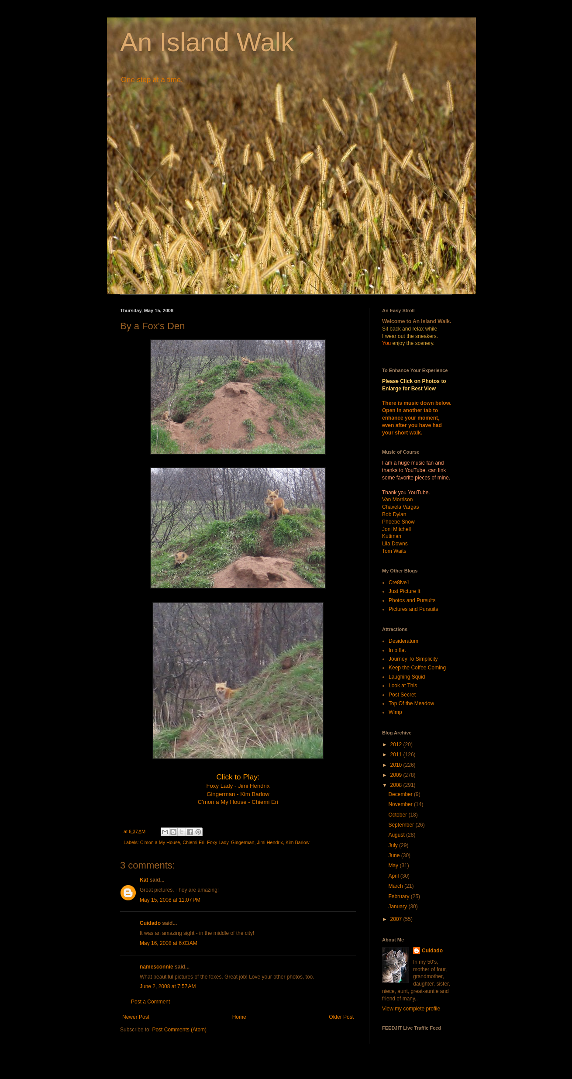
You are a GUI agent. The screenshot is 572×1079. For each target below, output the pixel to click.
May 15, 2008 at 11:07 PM (170, 900)
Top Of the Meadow (411, 703)
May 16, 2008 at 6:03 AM (168, 943)
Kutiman (391, 536)
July (393, 845)
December (401, 794)
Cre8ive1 (399, 582)
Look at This (403, 686)
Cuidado (150, 923)
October (398, 815)
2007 (396, 919)
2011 (396, 755)
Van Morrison (397, 499)
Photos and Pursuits (412, 600)
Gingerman (242, 842)
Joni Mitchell (396, 529)
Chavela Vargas (400, 507)
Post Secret (402, 695)
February (399, 896)
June (394, 855)
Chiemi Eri (193, 842)
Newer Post (135, 1017)
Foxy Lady (217, 842)
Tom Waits (394, 551)
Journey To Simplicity (413, 659)
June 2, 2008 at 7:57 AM (168, 986)
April (394, 876)
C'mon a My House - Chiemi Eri (238, 802)
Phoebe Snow (398, 522)
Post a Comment (150, 1002)
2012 (396, 744)
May (394, 865)
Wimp (395, 712)
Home (239, 1017)
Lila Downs (395, 544)
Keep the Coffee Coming (417, 668)
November (401, 804)
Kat (144, 880)
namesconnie (156, 967)
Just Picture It (404, 591)
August (397, 835)
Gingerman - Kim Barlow (238, 794)
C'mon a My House (160, 842)
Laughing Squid (407, 677)
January (398, 906)
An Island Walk (207, 42)
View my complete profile (411, 1009)
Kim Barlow (298, 842)
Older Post (341, 1017)
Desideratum (403, 641)
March (396, 886)
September (401, 825)
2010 (396, 765)
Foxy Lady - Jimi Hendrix (237, 786)
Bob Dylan (394, 514)
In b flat (397, 650)
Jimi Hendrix (270, 842)
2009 (396, 775)
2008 (396, 785)
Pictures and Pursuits (413, 609)
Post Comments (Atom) (179, 1030)
